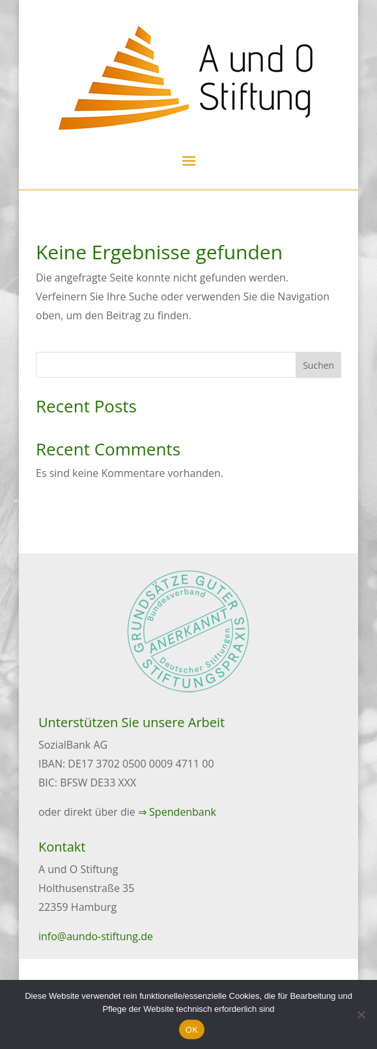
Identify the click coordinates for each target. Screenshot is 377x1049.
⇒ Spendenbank (177, 812)
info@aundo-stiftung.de (95, 936)
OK (192, 1030)
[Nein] (360, 1014)
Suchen (318, 365)
